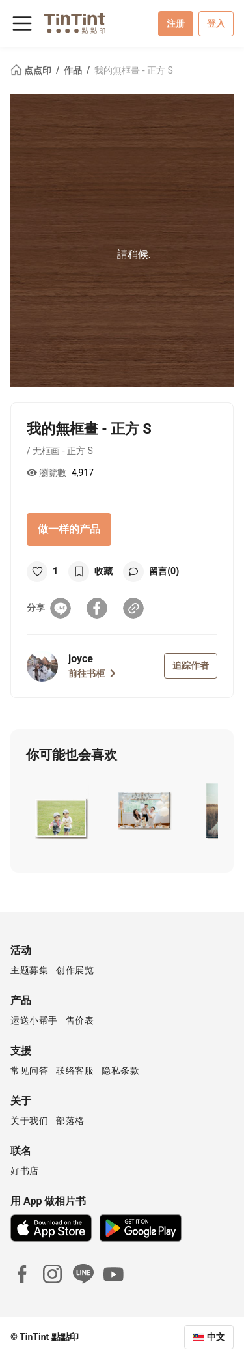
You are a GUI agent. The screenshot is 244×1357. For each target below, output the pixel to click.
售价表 (80, 1020)
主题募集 (29, 970)
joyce (80, 658)
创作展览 (75, 970)
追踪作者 (190, 665)
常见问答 (29, 1070)
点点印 (31, 70)
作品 (74, 70)
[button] (61, 811)
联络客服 (75, 1070)
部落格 (70, 1120)
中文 (216, 1337)
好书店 (24, 1171)
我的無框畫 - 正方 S (133, 70)
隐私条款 (120, 1070)
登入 (216, 23)
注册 (176, 23)
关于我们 (29, 1120)
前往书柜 (92, 673)
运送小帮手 (34, 1020)
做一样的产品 (69, 529)
